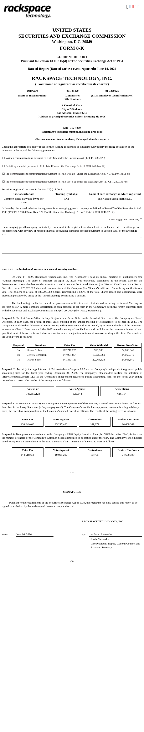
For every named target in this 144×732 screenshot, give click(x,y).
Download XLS (136, 7)
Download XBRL (139, 7)
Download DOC (130, 7)
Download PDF (133, 7)
